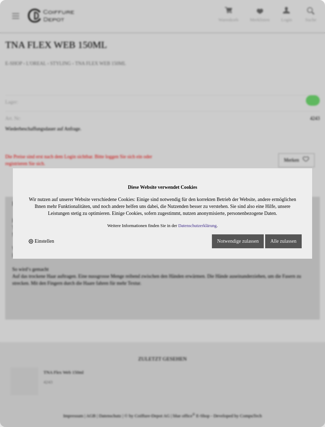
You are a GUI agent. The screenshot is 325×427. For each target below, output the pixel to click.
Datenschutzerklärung (197, 225)
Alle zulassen (283, 241)
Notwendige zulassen (238, 241)
